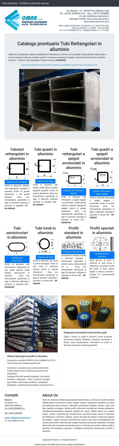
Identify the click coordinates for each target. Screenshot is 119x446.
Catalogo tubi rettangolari (17, 182)
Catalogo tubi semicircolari (17, 259)
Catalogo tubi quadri (45, 181)
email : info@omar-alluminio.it (18, 418)
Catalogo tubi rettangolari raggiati (73, 191)
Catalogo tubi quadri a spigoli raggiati (102, 192)
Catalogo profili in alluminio (102, 255)
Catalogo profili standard (73, 252)
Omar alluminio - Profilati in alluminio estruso (25, 3)
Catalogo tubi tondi (45, 257)
